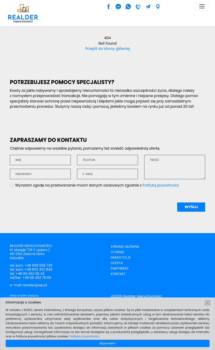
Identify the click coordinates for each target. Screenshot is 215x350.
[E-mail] (107, 174)
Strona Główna (125, 246)
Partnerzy (120, 268)
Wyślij (191, 206)
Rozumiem (107, 343)
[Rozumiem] (208, 303)
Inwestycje (121, 257)
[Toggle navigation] (202, 6)
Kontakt (118, 273)
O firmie (117, 252)
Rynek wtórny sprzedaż (24, 295)
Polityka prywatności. (84, 336)
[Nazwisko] (40, 174)
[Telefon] (107, 160)
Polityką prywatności (161, 185)
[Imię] (40, 160)
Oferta (117, 263)
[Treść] (174, 167)
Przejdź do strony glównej (107, 48)
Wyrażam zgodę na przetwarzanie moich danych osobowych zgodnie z (97, 185)
